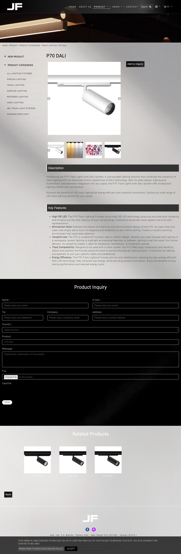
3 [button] (84, 138)
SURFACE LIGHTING (17, 91)
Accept (71, 548)
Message (8, 348)
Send (7, 402)
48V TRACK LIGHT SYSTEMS (21, 108)
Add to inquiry (135, 64)
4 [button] (88, 138)
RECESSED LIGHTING (17, 97)
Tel (4, 312)
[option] (84, 98)
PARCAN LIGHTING (16, 79)
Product (13, 46)
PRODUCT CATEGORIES (30, 46)
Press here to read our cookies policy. (41, 549)
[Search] (146, 6)
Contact (132, 7)
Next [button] (119, 98)
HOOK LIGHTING (15, 102)
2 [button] (79, 138)
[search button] (149, 8)
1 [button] (75, 138)
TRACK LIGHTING (49, 46)
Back (8, 494)
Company (52, 312)
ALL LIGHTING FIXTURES (19, 73)
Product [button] (100, 7)
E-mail (97, 300)
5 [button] (92, 138)
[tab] (24, 57)
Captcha (6, 383)
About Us (85, 7)
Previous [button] (48, 98)
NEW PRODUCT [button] (16, 56)
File (4, 371)
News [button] (116, 7)
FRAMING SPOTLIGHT (18, 114)
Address (97, 312)
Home (73, 6)
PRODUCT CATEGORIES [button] (20, 65)
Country (7, 324)
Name (6, 300)
